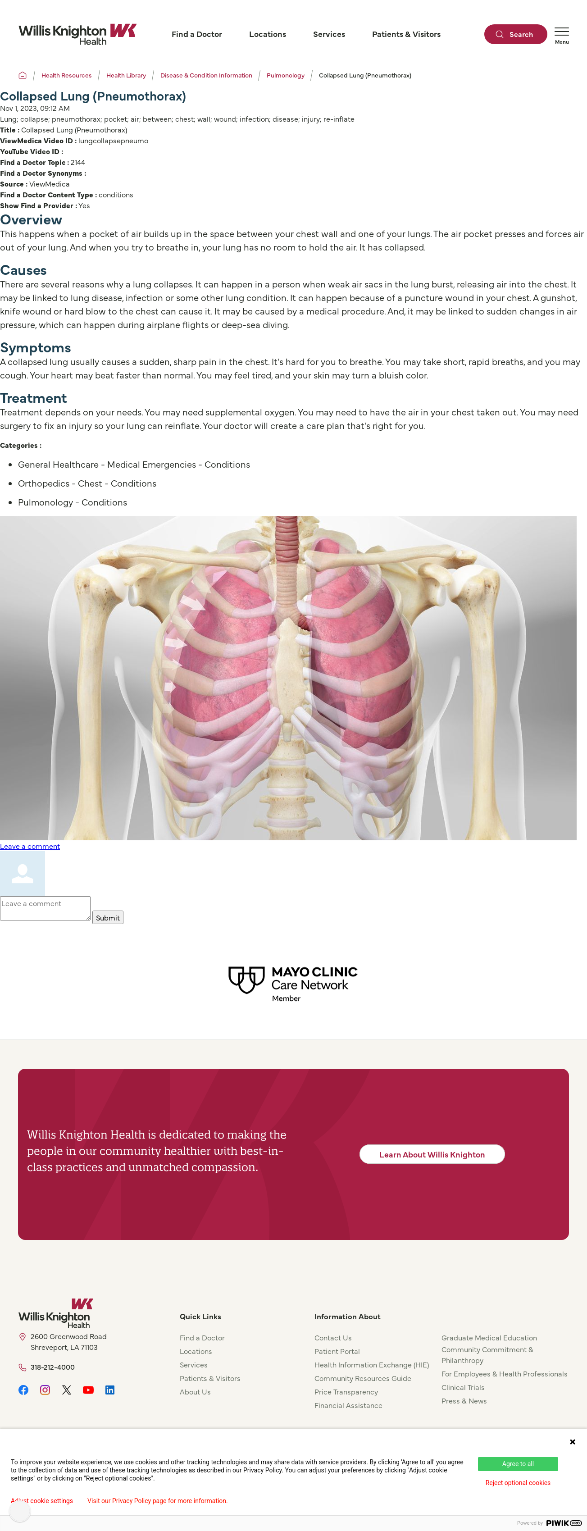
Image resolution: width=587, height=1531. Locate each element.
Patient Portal (337, 1351)
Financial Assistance (348, 1405)
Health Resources (66, 74)
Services (194, 1364)
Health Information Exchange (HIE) (371, 1364)
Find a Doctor (202, 1337)
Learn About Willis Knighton (432, 1154)
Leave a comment (30, 846)
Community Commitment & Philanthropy (487, 1354)
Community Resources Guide (362, 1378)
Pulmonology (286, 74)
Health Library (126, 74)
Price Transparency (346, 1391)
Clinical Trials (463, 1387)
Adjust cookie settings (42, 1500)
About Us (195, 1391)
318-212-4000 (53, 1367)
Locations (196, 1351)
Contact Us (333, 1337)
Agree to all (518, 1463)
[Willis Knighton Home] (77, 34)
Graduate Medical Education (489, 1337)
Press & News (464, 1400)
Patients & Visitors (210, 1378)
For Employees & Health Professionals (504, 1373)
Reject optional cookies (518, 1482)
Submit (108, 917)
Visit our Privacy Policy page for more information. (157, 1500)
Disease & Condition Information (206, 74)
